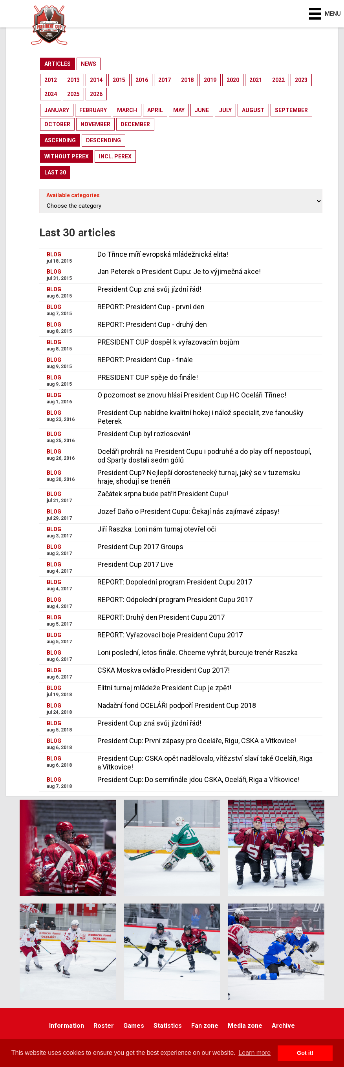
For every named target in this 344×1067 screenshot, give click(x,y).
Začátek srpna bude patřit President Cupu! (162, 494)
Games (133, 1025)
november (95, 124)
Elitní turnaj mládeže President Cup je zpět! (164, 688)
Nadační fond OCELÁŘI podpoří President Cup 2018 (176, 705)
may (179, 110)
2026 (96, 94)
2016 (141, 80)
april (155, 110)
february (93, 110)
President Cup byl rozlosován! (143, 434)
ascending (60, 140)
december (135, 124)
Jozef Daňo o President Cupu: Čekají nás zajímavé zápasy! (188, 511)
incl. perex (115, 156)
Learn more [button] (254, 1052)
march (127, 110)
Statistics (168, 1025)
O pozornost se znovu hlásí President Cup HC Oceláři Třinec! (191, 395)
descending (103, 140)
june (202, 110)
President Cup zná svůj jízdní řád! (149, 289)
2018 (187, 80)
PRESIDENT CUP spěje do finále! (147, 377)
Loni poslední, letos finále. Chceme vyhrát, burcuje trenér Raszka (197, 652)
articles (57, 64)
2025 (73, 94)
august (253, 110)
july (225, 110)
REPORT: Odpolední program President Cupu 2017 (175, 599)
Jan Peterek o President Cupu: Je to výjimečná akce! (179, 271)
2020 (233, 80)
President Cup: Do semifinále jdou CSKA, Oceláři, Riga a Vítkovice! (198, 779)
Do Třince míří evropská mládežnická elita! (162, 254)
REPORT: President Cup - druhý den (152, 324)
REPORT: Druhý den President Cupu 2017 (161, 617)
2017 (164, 80)
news (88, 64)
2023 (301, 80)
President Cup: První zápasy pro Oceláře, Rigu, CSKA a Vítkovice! (196, 741)
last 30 (55, 172)
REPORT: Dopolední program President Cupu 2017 (174, 582)
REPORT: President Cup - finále (145, 360)
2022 (278, 80)
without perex (66, 156)
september (291, 110)
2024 (50, 94)
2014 (96, 80)
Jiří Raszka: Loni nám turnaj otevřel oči (156, 529)
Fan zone (204, 1025)
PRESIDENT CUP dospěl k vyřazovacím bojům (168, 342)
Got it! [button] (305, 1053)
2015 (119, 80)
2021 (255, 80)
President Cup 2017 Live (135, 564)
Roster (103, 1025)
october (57, 124)
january (56, 110)
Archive (283, 1025)
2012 (50, 80)
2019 (210, 80)
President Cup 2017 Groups (140, 547)
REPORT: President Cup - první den (151, 307)
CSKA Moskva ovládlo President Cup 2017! (163, 670)
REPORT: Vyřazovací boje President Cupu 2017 (170, 635)
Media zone (245, 1025)
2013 (73, 80)
